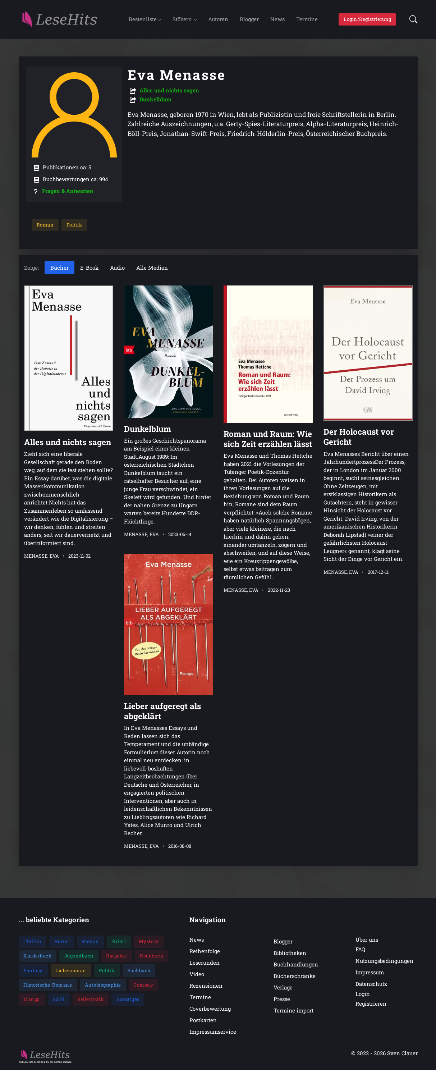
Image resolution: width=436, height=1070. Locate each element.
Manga (31, 999)
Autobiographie (103, 985)
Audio (117, 267)
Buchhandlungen (296, 964)
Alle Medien (152, 267)
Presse (282, 998)
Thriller (32, 941)
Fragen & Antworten (67, 191)
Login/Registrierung (367, 19)
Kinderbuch (37, 956)
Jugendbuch (78, 956)
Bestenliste (143, 19)
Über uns (366, 939)
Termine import (293, 1010)
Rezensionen (205, 985)
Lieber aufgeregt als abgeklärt (162, 711)
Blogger (249, 19)
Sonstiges (127, 999)
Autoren (218, 19)
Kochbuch (151, 956)
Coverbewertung (210, 1008)
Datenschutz (371, 984)
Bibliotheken (290, 952)
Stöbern (182, 19)
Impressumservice (212, 1031)
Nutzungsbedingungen (384, 961)
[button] (411, 19)
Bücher (59, 267)
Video (196, 974)
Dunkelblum (155, 99)
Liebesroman (70, 970)
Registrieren (370, 1003)
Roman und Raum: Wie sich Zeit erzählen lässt (268, 439)
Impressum (369, 972)
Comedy (143, 985)
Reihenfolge (204, 951)
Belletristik (90, 999)
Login (362, 993)
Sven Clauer (402, 1053)
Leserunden (204, 962)
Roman (45, 224)
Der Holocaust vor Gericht (358, 436)
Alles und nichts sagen (169, 90)
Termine (307, 19)
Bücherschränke (295, 975)
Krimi (119, 941)
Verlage (283, 987)
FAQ (360, 949)
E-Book (89, 267)
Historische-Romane (47, 985)
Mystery (149, 941)
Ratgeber (116, 956)
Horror (61, 941)
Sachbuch (139, 970)
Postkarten (203, 1020)
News (277, 19)
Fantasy (33, 970)
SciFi (58, 999)
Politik (74, 224)
